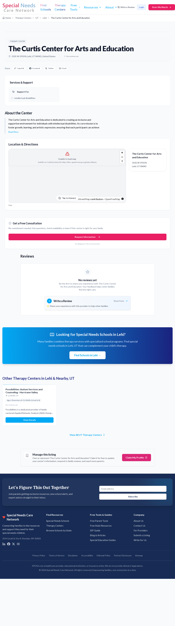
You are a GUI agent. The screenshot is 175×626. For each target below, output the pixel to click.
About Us (139, 520)
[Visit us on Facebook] (8, 543)
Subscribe (133, 496)
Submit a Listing (142, 535)
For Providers (141, 530)
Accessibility (87, 555)
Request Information (87, 237)
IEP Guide (95, 530)
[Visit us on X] (13, 543)
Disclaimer (73, 555)
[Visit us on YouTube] (18, 543)
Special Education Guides (103, 540)
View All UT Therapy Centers (87, 434)
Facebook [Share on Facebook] (34, 68)
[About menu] (111, 7)
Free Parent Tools (99, 520)
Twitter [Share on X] (49, 68)
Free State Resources (101, 525)
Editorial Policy (103, 555)
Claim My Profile (136, 457)
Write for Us (140, 540)
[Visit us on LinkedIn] (3, 543)
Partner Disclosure (123, 555)
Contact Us (139, 525)
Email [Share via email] (62, 68)
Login (141, 7)
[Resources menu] (93, 7)
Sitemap (139, 555)
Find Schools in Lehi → (87, 355)
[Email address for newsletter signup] (132, 489)
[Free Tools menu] (74, 7)
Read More (13, 132)
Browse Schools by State (59, 530)
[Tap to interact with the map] (67, 176)
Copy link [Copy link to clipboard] (19, 68)
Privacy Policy (38, 555)
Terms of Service (56, 555)
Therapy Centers (54, 525)
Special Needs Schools (57, 520)
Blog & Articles (98, 535)
